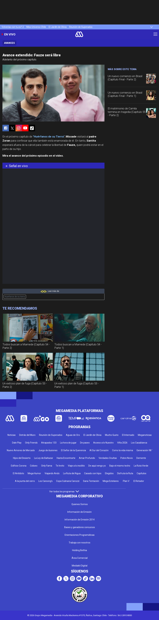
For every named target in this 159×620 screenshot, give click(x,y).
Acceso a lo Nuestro (103, 442)
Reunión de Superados (80, 27)
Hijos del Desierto (22, 458)
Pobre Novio (126, 458)
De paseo (85, 442)
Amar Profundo (87, 458)
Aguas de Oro (73, 435)
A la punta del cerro (25, 481)
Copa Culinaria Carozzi (67, 481)
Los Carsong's (45, 481)
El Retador (138, 481)
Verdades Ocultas (108, 458)
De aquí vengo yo (97, 465)
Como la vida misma (122, 450)
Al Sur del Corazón (99, 450)
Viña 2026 (122, 442)
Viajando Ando (52, 473)
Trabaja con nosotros (79, 542)
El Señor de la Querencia (73, 450)
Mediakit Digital (79, 565)
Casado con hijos (92, 473)
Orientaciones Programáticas (79, 535)
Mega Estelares (111, 481)
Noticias (11, 435)
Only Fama (46, 465)
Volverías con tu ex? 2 (13, 27)
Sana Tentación (91, 481)
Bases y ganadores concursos (79, 527)
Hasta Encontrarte (66, 458)
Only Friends (31, 442)
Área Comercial (80, 558)
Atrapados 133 (48, 442)
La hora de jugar (68, 442)
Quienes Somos (79, 504)
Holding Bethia (79, 550)
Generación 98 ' (144, 450)
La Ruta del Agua (72, 473)
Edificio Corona (18, 465)
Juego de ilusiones (47, 450)
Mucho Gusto (111, 435)
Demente (141, 458)
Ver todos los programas (64, 491)
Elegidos (109, 473)
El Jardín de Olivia (58, 27)
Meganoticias (145, 435)
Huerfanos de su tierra (15, 297)
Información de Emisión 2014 (80, 519)
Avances (9, 43)
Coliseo (33, 465)
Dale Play (16, 442)
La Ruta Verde (141, 465)
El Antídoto (18, 473)
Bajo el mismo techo (119, 465)
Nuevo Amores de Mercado (21, 450)
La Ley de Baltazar (43, 458)
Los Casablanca (139, 442)
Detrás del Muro (27, 435)
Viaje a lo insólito (76, 465)
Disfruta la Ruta (125, 473)
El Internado (128, 435)
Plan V (126, 481)
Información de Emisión (79, 512)
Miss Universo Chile (36, 27)
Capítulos (141, 473)
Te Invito (60, 465)
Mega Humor (34, 473)
